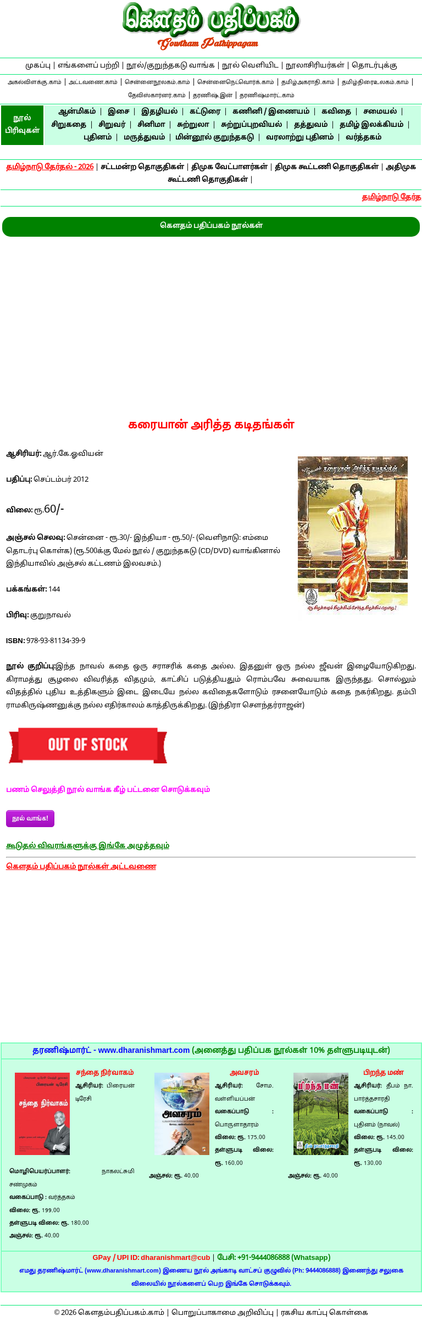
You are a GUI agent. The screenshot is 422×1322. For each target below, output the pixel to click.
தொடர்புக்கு (374, 66)
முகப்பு (38, 66)
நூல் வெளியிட (250, 66)
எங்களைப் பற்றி (88, 66)
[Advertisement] (211, 319)
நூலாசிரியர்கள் (315, 66)
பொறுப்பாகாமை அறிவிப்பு (222, 1313)
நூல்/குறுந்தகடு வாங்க (170, 66)
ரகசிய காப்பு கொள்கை (324, 1313)
